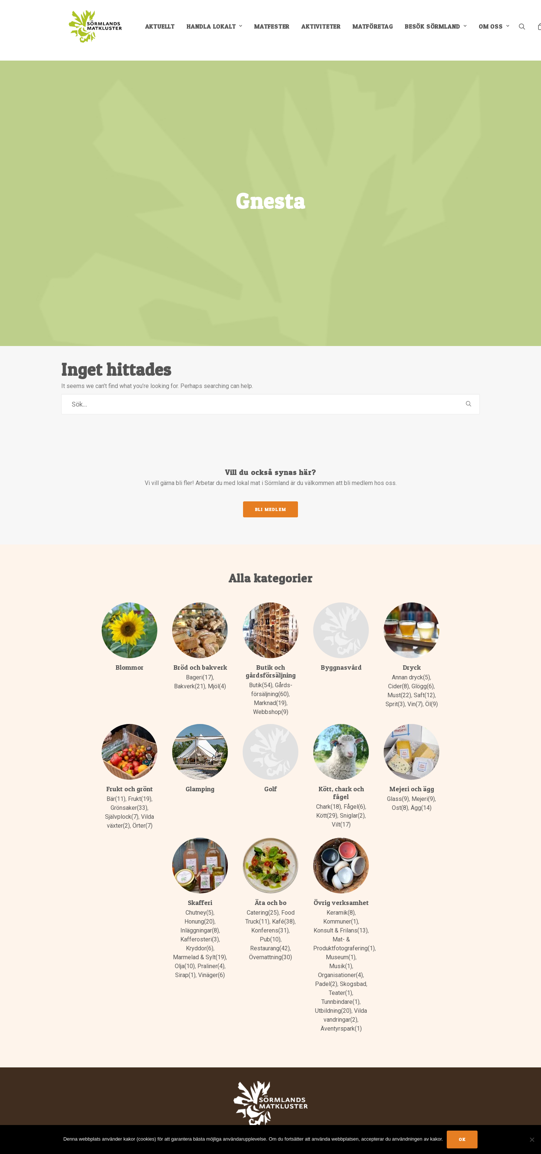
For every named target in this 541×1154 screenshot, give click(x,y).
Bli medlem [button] (270, 498)
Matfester (277, 30)
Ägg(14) (421, 797)
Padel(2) (326, 973)
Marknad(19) (270, 692)
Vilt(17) (341, 813)
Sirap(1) (185, 964)
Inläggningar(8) (199, 919)
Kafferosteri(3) (199, 928)
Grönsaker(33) (129, 797)
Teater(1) (340, 982)
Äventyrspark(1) (341, 1017)
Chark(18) (328, 795)
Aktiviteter (327, 30)
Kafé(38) (283, 910)
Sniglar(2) (352, 804)
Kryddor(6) (199, 937)
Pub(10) (270, 928)
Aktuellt (166, 30)
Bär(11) (115, 788)
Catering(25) (263, 901)
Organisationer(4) (340, 964)
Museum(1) (340, 946)
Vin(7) (415, 693)
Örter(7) (142, 814)
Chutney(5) (199, 901)
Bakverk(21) (189, 675)
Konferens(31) (270, 919)
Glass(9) (398, 788)
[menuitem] (166, 30)
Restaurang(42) (270, 937)
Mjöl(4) (217, 675)
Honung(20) (199, 910)
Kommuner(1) (340, 910)
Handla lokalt (220, 30)
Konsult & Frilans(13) (341, 919)
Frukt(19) (139, 788)
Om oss (500, 30)
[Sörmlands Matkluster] (94, 30)
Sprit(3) (395, 693)
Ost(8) (400, 797)
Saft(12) (424, 684)
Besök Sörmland (442, 30)
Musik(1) (340, 955)
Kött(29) (326, 804)
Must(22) (399, 684)
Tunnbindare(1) (340, 991)
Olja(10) (185, 955)
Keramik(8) (341, 901)
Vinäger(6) (211, 964)
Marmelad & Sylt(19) (199, 946)
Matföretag (378, 30)
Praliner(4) (210, 955)
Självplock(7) (121, 805)
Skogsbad (353, 973)
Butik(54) (260, 674)
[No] (531, 1139)
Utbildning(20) (333, 999)
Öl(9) (431, 693)
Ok (462, 1139)
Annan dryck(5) (411, 666)
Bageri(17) (199, 666)
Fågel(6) (354, 795)
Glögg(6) (423, 675)
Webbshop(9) (270, 701)
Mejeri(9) (423, 788)
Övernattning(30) (270, 946)
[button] (533, 30)
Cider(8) (398, 675)
